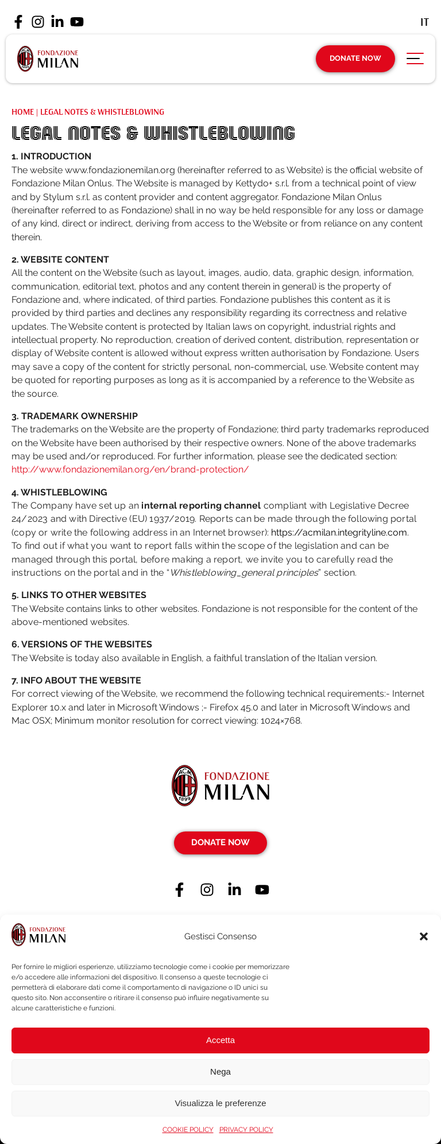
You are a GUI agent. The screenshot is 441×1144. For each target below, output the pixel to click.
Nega (220, 1071)
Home (22, 111)
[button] (424, 936)
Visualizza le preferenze (220, 1103)
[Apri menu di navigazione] (415, 61)
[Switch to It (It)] (424, 22)
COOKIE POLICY (188, 1130)
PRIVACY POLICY (246, 1130)
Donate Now (355, 58)
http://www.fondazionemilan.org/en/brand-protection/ (130, 469)
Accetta (220, 1040)
